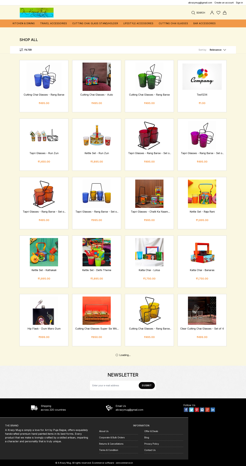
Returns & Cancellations (111, 443)
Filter (25, 50)
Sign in (239, 2)
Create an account (224, 2)
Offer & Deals (151, 431)
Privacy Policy (151, 443)
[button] (213, 50)
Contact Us (150, 450)
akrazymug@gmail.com (200, 2)
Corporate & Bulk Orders (112, 437)
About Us (104, 431)
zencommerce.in (124, 462)
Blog (146, 437)
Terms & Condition (108, 450)
